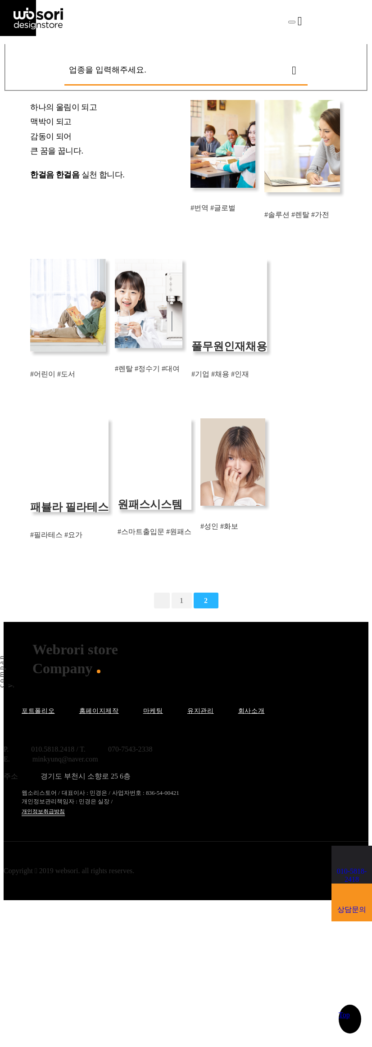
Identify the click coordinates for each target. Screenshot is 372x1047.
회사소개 (251, 710)
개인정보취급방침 (43, 811)
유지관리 (200, 710)
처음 (162, 600)
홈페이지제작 (99, 710)
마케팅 (153, 710)
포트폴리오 (38, 710)
